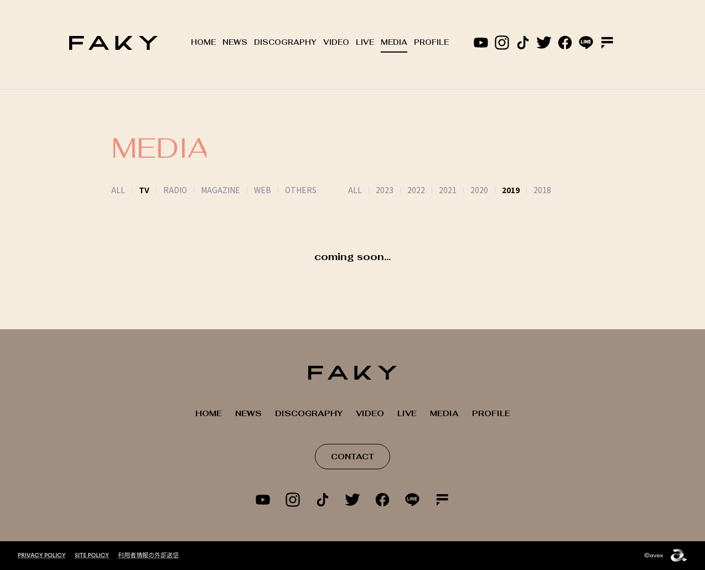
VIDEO (336, 42)
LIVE (365, 42)
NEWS (234, 42)
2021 (434, 189)
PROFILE (431, 42)
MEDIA (394, 42)
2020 (465, 189)
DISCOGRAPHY (285, 42)
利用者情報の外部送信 (148, 554)
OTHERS (301, 189)
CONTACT (352, 457)
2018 (528, 189)
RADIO (175, 189)
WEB (262, 189)
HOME (203, 42)
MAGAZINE (220, 189)
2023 (371, 189)
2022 (402, 189)
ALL (118, 189)
